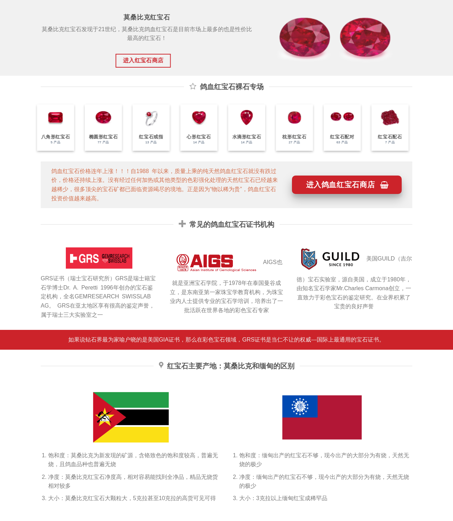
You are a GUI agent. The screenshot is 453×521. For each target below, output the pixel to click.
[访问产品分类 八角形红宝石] (52, 127)
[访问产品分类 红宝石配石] (387, 127)
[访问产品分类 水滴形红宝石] (243, 127)
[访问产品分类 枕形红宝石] (291, 127)
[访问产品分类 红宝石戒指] (148, 127)
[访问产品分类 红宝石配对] (339, 127)
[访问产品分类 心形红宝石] (195, 127)
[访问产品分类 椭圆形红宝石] (100, 127)
